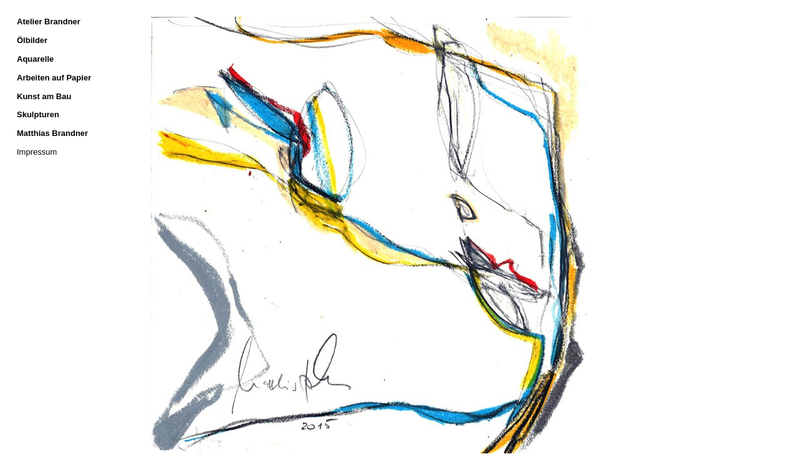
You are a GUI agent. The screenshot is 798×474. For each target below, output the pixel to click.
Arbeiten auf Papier (54, 77)
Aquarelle (35, 59)
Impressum (37, 152)
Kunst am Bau (44, 96)
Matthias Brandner (52, 133)
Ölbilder (32, 40)
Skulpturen (38, 114)
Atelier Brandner (48, 21)
